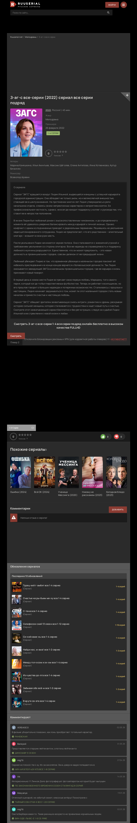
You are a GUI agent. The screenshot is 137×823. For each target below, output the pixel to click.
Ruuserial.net (16, 37)
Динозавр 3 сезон (24, 753)
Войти (112, 5)
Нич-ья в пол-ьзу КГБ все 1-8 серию (33, 769)
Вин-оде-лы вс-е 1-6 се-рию (29, 818)
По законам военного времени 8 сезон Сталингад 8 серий (47, 785)
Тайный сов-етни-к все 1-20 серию (33, 802)
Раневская (20, 736)
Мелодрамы (30, 37)
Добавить (118, 509)
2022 (48, 110)
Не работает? (119, 339)
